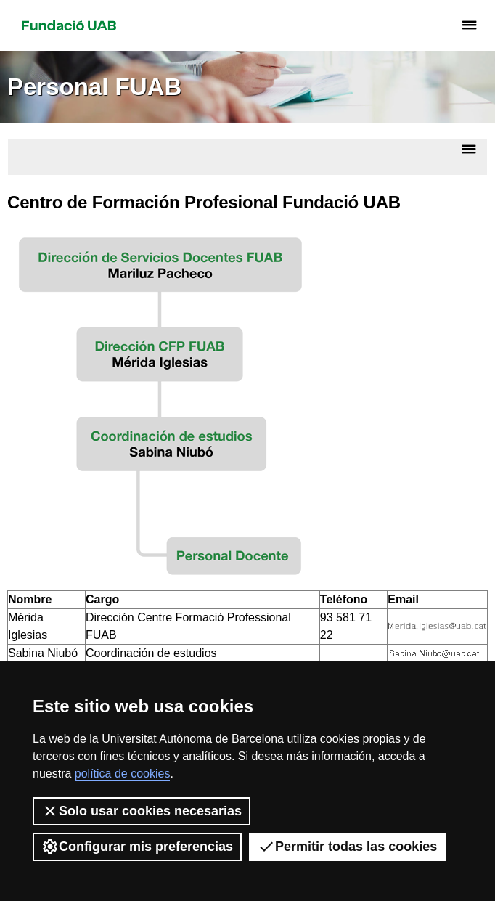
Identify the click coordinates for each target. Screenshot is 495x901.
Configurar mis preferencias (137, 846)
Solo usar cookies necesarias (141, 811)
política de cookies (123, 773)
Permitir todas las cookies (347, 846)
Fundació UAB (69, 25)
